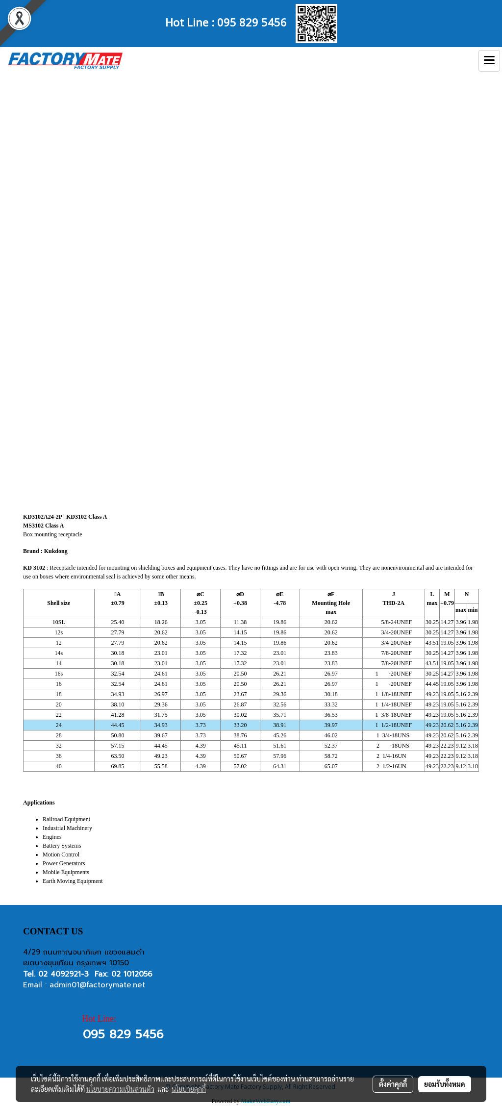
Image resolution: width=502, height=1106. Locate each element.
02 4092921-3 (63, 974)
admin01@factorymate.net (97, 985)
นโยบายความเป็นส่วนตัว (120, 1088)
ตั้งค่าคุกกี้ (393, 1084)
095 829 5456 (252, 21)
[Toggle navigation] (489, 61)
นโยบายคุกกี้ (189, 1088)
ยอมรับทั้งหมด (444, 1084)
